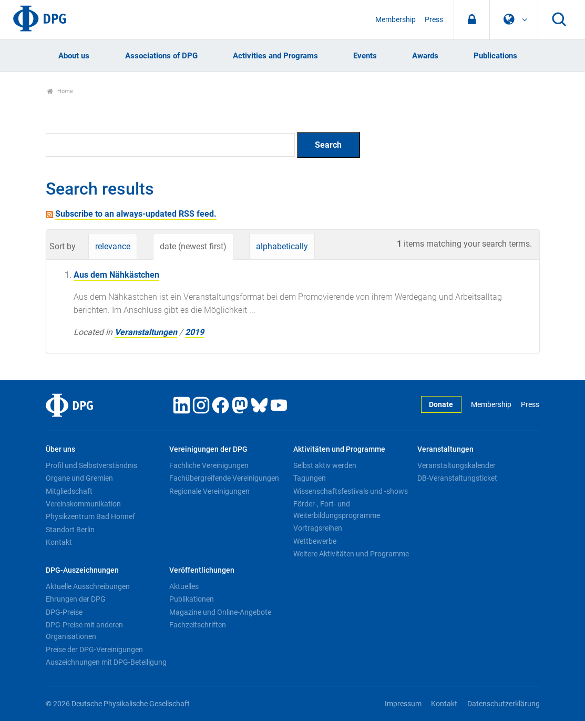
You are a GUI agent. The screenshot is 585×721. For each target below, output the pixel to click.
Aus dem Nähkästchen (116, 275)
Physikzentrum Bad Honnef (90, 516)
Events (365, 55)
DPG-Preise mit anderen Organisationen (84, 631)
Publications (495, 55)
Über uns (60, 449)
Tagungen (309, 478)
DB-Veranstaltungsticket (457, 478)
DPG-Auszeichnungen (82, 570)
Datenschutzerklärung (503, 703)
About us (73, 55)
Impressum (403, 703)
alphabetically (282, 246)
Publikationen (191, 599)
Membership (395, 19)
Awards (425, 55)
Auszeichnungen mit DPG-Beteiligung (106, 662)
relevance (112, 246)
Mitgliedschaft (69, 491)
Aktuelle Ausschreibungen (88, 586)
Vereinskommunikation (83, 504)
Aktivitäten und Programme (339, 449)
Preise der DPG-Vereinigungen (94, 649)
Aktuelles (184, 586)
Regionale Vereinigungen (209, 491)
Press (434, 19)
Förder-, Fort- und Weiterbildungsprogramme (336, 510)
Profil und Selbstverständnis (91, 465)
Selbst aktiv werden (324, 465)
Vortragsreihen (317, 528)
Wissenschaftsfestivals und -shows (350, 491)
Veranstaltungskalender (456, 465)
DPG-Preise (64, 612)
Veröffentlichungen (201, 570)
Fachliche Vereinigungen (209, 465)
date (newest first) (193, 246)
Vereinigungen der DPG (208, 449)
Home (60, 91)
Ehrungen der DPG (76, 599)
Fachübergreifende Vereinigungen (224, 478)
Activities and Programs (275, 55)
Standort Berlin (70, 529)
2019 (194, 332)
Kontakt (59, 542)
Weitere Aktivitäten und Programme (351, 554)
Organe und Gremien (79, 478)
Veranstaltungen (146, 332)
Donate (441, 404)
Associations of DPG (161, 55)
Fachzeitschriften (197, 625)
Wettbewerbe (314, 541)
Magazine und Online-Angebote (220, 612)
